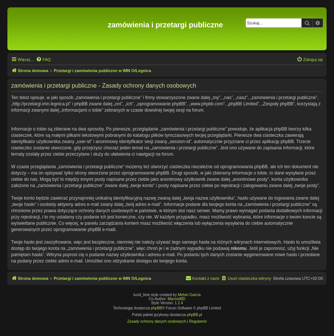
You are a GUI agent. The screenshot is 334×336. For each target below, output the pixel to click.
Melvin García (189, 295)
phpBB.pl (194, 315)
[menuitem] (43, 59)
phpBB (156, 308)
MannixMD (177, 299)
